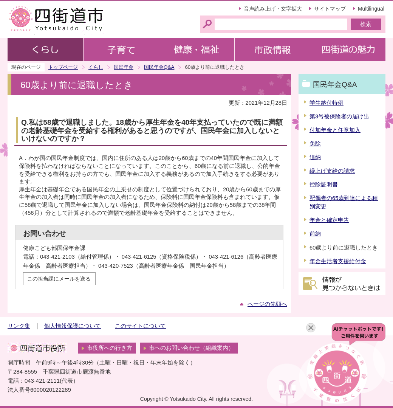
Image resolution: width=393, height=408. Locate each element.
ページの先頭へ (267, 304)
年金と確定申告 (329, 220)
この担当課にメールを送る (59, 279)
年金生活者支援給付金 (337, 261)
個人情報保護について (72, 326)
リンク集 (19, 326)
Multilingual (371, 9)
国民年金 (123, 67)
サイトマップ (330, 9)
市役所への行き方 (109, 348)
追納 (315, 157)
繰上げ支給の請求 (332, 171)
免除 (315, 144)
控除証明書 (323, 185)
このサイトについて (140, 326)
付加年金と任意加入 (335, 130)
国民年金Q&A (159, 67)
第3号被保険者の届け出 (339, 116)
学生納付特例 (326, 103)
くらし (95, 67)
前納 (315, 234)
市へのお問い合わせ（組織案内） (191, 348)
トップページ (63, 67)
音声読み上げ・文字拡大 (273, 9)
